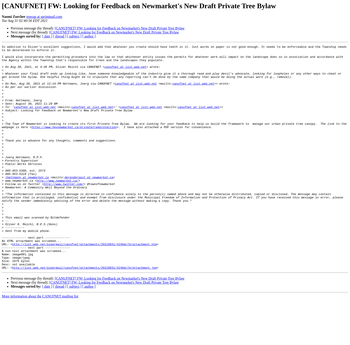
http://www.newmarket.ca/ (57, 208)
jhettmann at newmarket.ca (27, 204)
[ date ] (47, 36)
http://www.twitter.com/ (63, 212)
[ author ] (89, 36)
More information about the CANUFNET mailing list (40, 341)
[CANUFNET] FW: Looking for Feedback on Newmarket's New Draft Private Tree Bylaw (119, 28)
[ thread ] (59, 36)
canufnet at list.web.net (125, 71)
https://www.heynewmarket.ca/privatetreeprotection (74, 144)
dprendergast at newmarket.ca (89, 204)
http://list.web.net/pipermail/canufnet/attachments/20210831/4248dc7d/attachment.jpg (84, 312)
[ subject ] (74, 36)
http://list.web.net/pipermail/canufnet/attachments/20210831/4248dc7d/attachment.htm (84, 284)
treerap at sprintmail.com (44, 17)
